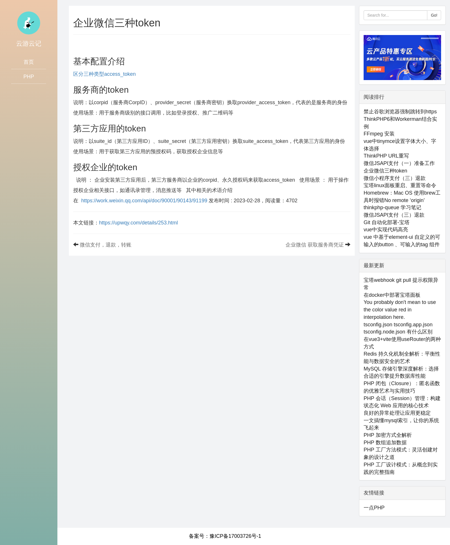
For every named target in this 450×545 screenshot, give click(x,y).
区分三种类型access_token (104, 74)
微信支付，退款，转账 (105, 245)
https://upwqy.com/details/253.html (138, 223)
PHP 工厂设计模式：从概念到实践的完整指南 (401, 468)
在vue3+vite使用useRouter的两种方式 (402, 343)
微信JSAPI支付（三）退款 (394, 215)
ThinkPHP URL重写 (386, 156)
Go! (434, 15)
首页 (29, 62)
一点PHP (374, 508)
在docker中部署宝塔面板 (392, 295)
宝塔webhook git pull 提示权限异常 (401, 283)
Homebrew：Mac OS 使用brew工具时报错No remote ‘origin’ (402, 196)
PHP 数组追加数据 (385, 442)
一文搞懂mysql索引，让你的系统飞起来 (401, 424)
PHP (28, 76)
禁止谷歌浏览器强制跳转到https (400, 112)
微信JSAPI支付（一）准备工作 (399, 163)
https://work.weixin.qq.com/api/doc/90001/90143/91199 (144, 200)
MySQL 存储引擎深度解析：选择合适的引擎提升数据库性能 (401, 372)
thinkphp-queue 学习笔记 (392, 207)
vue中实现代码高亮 (386, 229)
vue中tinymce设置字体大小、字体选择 (400, 145)
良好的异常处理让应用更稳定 (397, 413)
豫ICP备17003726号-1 (235, 536)
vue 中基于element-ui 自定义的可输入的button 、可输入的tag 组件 (402, 240)
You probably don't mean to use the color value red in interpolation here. (400, 309)
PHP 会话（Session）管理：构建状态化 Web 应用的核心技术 (402, 402)
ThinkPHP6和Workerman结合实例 (400, 122)
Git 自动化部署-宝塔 (387, 222)
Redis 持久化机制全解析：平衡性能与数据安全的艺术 (402, 357)
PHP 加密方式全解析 (388, 435)
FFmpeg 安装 (379, 134)
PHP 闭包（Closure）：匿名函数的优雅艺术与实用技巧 (402, 387)
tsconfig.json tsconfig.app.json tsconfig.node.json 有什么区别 (398, 328)
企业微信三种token (385, 171)
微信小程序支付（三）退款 (395, 178)
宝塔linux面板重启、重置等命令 (400, 185)
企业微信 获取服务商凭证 (315, 245)
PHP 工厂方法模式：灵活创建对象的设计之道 (401, 453)
